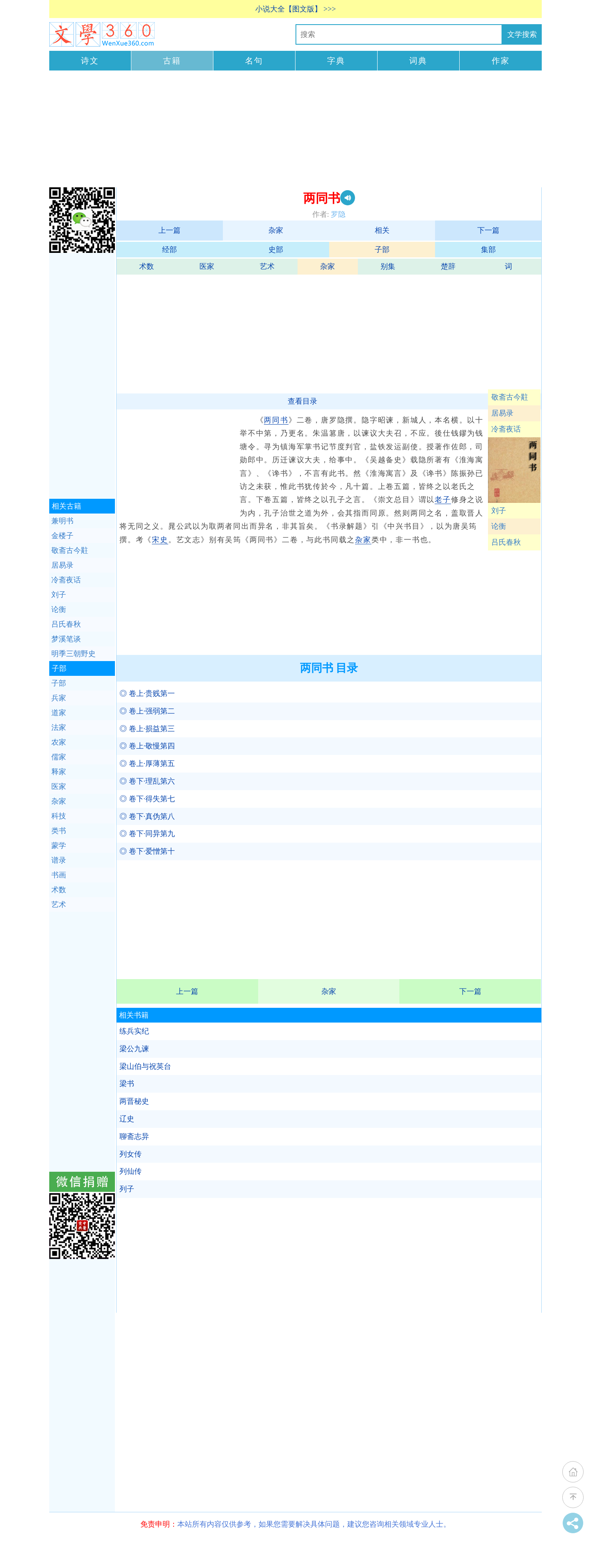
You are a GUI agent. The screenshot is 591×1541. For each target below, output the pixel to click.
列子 (126, 1189)
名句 (254, 60)
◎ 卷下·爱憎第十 (147, 851)
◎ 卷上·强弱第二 (147, 711)
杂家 (275, 230)
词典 (418, 60)
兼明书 (62, 521)
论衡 (498, 526)
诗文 (90, 60)
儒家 (58, 757)
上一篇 (169, 230)
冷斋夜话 (506, 429)
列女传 (130, 1154)
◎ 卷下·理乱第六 (147, 781)
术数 (146, 266)
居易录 (502, 413)
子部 (382, 249)
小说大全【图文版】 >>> (295, 9)
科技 (58, 816)
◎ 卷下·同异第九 (147, 834)
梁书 (126, 1084)
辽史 (126, 1119)
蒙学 (58, 845)
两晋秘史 (134, 1101)
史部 (275, 249)
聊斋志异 (134, 1136)
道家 (58, 713)
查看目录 (302, 401)
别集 (387, 266)
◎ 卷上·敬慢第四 (147, 746)
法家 (58, 727)
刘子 (498, 511)
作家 (501, 60)
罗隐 (338, 214)
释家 (58, 772)
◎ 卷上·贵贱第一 (147, 693)
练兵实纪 (134, 1031)
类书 (58, 831)
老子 (443, 499)
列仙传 (130, 1171)
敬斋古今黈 (509, 397)
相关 (382, 230)
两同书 (276, 420)
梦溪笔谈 (66, 639)
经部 (169, 249)
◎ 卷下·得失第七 (147, 799)
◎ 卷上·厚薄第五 (147, 763)
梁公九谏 (134, 1049)
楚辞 (448, 266)
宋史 (160, 540)
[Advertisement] (295, 130)
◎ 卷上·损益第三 (147, 729)
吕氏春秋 (506, 542)
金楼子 (62, 536)
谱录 (58, 860)
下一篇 (488, 230)
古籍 (172, 60)
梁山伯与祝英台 (145, 1066)
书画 (58, 875)
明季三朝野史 (73, 654)
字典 (336, 60)
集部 (488, 249)
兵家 (58, 698)
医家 (206, 266)
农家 (58, 742)
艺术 (267, 266)
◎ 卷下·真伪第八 (147, 816)
